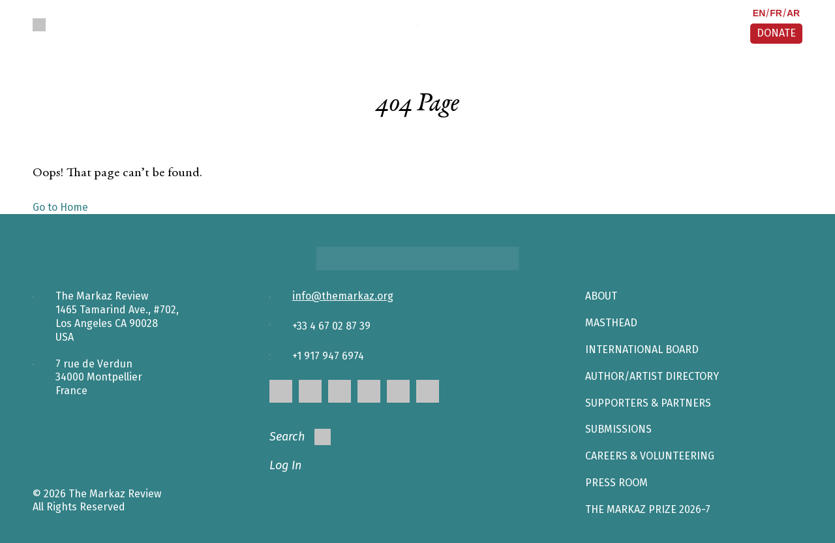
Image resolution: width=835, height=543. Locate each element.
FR (776, 13)
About (601, 296)
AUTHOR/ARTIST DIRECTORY (652, 376)
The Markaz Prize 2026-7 (647, 509)
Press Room (616, 482)
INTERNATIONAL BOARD (642, 349)
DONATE (776, 33)
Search (300, 437)
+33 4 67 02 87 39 (331, 326)
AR (793, 13)
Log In (285, 465)
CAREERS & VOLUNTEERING (649, 456)
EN (759, 13)
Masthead (611, 323)
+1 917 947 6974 (328, 356)
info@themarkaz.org (342, 296)
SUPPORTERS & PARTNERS (648, 403)
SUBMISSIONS (618, 429)
